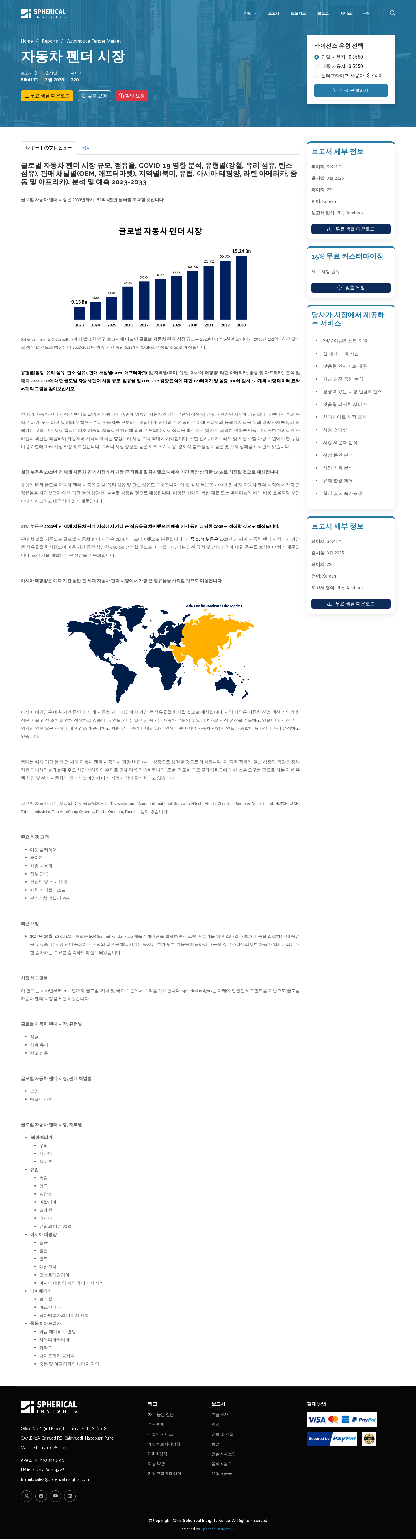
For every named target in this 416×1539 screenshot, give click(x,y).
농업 (215, 1444)
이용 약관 (156, 1464)
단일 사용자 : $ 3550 (342, 57)
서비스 (346, 13)
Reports (49, 41)
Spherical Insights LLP (219, 1529)
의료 (215, 1424)
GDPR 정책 (157, 1454)
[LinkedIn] (70, 1496)
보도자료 (298, 13)
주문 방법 (156, 1424)
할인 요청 (132, 96)
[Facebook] (41, 1496)
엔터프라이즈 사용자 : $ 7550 (351, 75)
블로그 (323, 13)
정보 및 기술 (222, 1434)
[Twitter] (26, 1496)
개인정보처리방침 (164, 1444)
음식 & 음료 (221, 1464)
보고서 (273, 13)
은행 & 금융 (221, 1473)
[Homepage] (81, 1407)
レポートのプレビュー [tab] (49, 148)
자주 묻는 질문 (161, 1414)
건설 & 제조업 (223, 1454)
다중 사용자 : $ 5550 (342, 66)
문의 (367, 13)
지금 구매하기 (351, 90)
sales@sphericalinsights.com (62, 1479)
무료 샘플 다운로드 (47, 96)
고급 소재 (220, 1414)
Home (27, 41)
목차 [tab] (86, 148)
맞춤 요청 (94, 96)
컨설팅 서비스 (160, 1434)
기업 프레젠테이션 (164, 1473)
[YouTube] (55, 1496)
